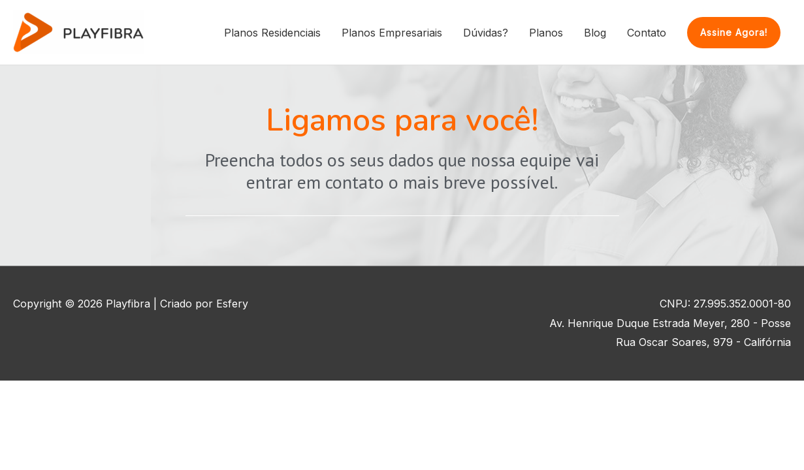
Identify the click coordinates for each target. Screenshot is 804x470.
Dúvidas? (485, 32)
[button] (733, 32)
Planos (546, 32)
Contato (646, 32)
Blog (595, 32)
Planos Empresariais (392, 32)
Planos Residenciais (272, 32)
